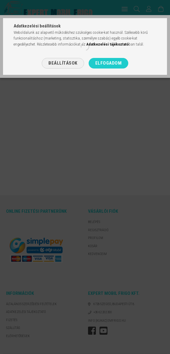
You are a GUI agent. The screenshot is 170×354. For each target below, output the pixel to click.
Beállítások (62, 63)
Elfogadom (108, 63)
